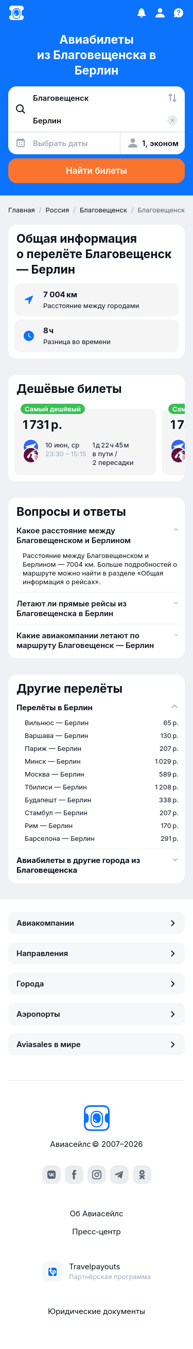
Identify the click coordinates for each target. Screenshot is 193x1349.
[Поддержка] (178, 13)
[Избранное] (141, 13)
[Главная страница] (16, 13)
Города (96, 983)
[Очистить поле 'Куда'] (172, 120)
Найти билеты (96, 171)
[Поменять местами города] (172, 97)
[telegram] (119, 1174)
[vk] (51, 1174)
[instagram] (97, 1174)
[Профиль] (160, 13)
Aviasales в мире (96, 1044)
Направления (96, 953)
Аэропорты (96, 1014)
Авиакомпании (96, 923)
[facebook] (74, 1174)
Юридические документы (96, 1311)
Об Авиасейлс (96, 1213)
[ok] (142, 1174)
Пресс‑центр (96, 1231)
